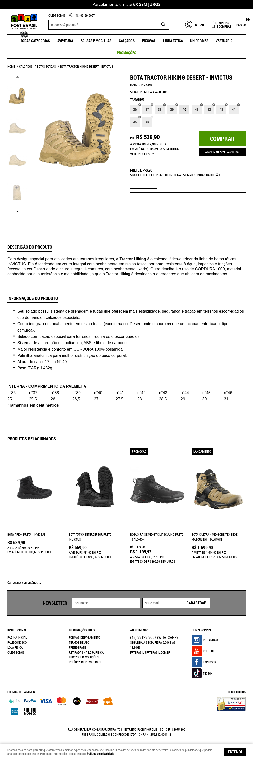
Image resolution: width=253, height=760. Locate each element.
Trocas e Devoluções (84, 653)
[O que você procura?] (163, 25)
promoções (126, 52)
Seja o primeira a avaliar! (148, 92)
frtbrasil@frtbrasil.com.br (150, 648)
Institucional (17, 626)
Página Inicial (17, 633)
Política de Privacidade (85, 658)
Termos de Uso (79, 638)
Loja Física (15, 643)
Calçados (127, 40)
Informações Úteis (82, 626)
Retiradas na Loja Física (86, 648)
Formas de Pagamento (84, 633)
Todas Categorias (35, 40)
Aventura (65, 40)
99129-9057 (85, 15)
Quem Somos (57, 15)
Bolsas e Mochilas (96, 40)
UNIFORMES (199, 40)
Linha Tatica (173, 40)
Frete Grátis (77, 643)
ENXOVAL (149, 40)
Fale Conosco (17, 638)
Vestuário (224, 40)
